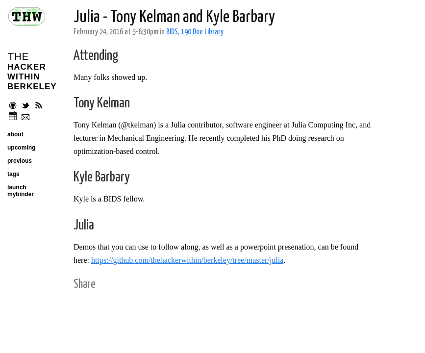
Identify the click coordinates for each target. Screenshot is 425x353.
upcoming (21, 147)
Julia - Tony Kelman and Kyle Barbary (174, 17)
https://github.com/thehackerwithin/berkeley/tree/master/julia (187, 260)
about (15, 134)
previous (19, 160)
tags (13, 174)
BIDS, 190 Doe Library (195, 32)
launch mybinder (20, 191)
